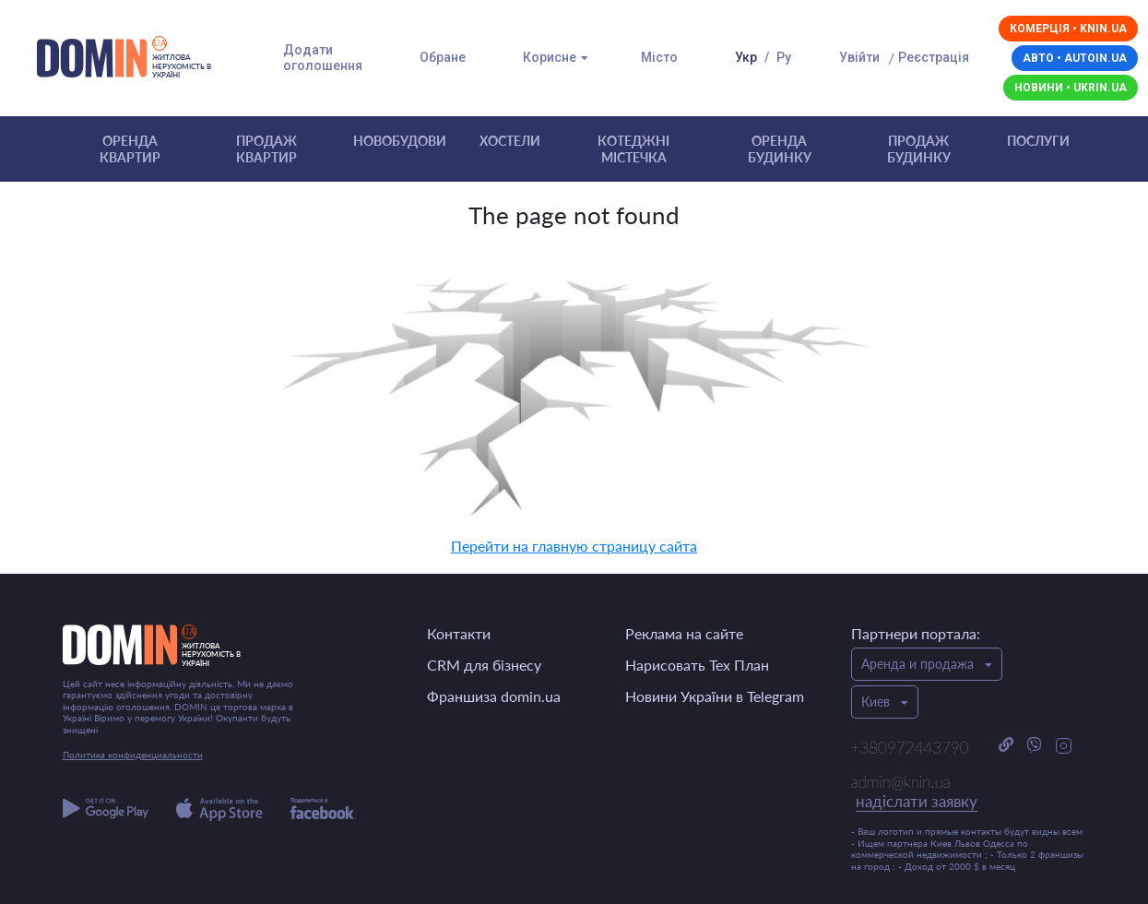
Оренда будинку (779, 149)
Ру (783, 57)
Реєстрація (933, 57)
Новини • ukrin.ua (1070, 87)
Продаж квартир (266, 149)
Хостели (509, 141)
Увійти (859, 57)
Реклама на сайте (684, 633)
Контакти (459, 633)
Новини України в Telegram (714, 696)
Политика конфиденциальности (133, 754)
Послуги (1038, 141)
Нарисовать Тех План (697, 664)
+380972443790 (910, 747)
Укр (746, 57)
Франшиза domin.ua (494, 696)
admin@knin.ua (914, 792)
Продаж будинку (919, 149)
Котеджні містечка (633, 149)
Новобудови (399, 141)
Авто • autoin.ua (1075, 58)
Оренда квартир (130, 149)
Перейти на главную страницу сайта (574, 545)
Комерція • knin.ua (1068, 28)
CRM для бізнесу (484, 664)
